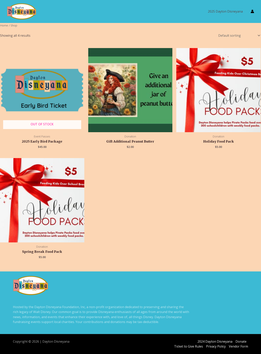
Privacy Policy (216, 346)
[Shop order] (238, 35)
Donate (241, 341)
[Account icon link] (252, 11)
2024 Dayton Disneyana (214, 341)
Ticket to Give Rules (188, 346)
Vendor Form (238, 346)
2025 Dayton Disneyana (225, 11)
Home (4, 25)
